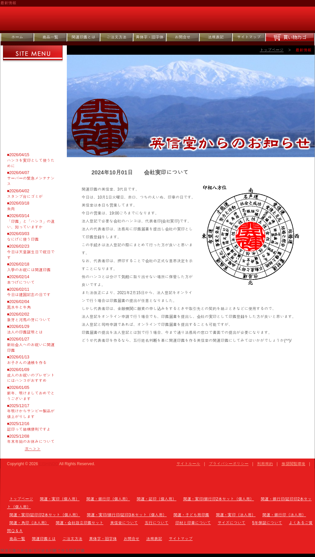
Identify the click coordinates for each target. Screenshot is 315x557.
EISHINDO (48, 464)
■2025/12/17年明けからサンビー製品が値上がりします (31, 411)
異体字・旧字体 (149, 37)
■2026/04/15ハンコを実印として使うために (31, 160)
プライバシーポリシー (228, 464)
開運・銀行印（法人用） (284, 515)
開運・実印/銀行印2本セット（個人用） (218, 499)
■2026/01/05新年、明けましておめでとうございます (31, 393)
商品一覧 (50, 37)
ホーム (17, 37)
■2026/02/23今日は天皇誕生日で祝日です (31, 252)
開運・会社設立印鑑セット (79, 523)
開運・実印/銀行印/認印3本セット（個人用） (126, 515)
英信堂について (33, 69)
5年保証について (33, 125)
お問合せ (183, 37)
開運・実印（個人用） (59, 499)
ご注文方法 (116, 37)
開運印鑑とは (83, 37)
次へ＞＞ (33, 449)
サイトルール (188, 464)
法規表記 (216, 37)
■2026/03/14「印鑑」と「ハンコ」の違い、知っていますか (31, 221)
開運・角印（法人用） (29, 523)
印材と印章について (33, 97)
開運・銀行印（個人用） (108, 499)
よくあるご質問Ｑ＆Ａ (33, 139)
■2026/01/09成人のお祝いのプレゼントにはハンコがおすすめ (31, 375)
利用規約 (265, 464)
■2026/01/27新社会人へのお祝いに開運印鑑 (31, 345)
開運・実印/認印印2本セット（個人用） (44, 515)
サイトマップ (249, 37)
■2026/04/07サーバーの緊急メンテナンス (31, 178)
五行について (33, 83)
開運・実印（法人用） (235, 515)
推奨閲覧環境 (293, 464)
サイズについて (33, 111)
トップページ (272, 50)
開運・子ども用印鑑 (191, 515)
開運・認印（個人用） (156, 499)
